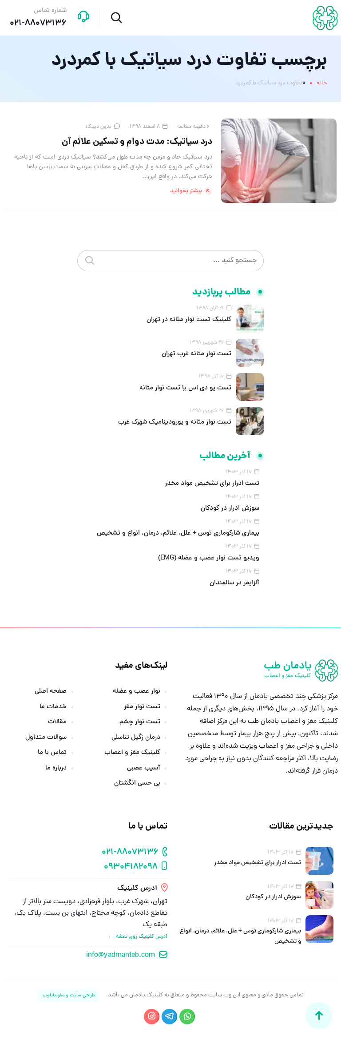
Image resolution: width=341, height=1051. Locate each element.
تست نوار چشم (139, 722)
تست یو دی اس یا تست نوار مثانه (185, 388)
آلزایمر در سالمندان (234, 583)
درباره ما (56, 768)
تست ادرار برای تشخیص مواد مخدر (212, 484)
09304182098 (131, 867)
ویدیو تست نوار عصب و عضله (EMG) (208, 558)
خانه (322, 83)
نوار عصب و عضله (136, 692)
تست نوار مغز (142, 707)
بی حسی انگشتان (137, 784)
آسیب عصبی (143, 768)
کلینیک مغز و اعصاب (132, 753)
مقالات (57, 722)
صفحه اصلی (51, 692)
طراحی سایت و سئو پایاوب (69, 995)
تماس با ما (52, 753)
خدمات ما (53, 707)
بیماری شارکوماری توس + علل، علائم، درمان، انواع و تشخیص (178, 533)
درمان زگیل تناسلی (135, 738)
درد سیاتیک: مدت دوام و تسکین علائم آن (137, 142)
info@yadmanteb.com (120, 955)
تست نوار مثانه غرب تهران (196, 354)
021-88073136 (130, 853)
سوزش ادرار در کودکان (230, 509)
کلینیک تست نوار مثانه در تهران (189, 320)
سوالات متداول (46, 738)
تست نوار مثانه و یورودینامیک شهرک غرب (174, 422)
